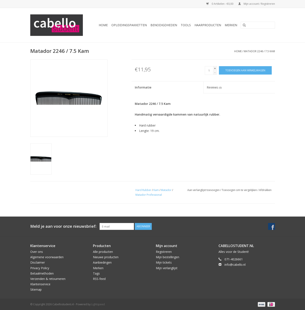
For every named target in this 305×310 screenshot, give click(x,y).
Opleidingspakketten (129, 25)
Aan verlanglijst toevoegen (203, 190)
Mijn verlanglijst (167, 268)
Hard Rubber (143, 190)
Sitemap (36, 289)
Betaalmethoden (42, 273)
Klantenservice (40, 284)
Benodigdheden (163, 25)
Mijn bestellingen (167, 257)
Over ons (36, 252)
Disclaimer (37, 262)
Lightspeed (98, 304)
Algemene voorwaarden (47, 257)
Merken (231, 25)
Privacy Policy (39, 268)
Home (103, 25)
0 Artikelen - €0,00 (220, 4)
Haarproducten (207, 25)
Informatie (143, 87)
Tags (96, 273)
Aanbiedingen (102, 262)
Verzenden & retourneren (47, 279)
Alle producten (103, 252)
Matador (166, 190)
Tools (186, 25)
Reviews (214, 87)
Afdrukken (265, 190)
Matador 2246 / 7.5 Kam (259, 51)
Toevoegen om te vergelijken (240, 190)
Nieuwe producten (105, 257)
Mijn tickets (164, 262)
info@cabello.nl (235, 265)
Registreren (164, 252)
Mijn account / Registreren (256, 4)
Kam (156, 190)
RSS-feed (99, 279)
